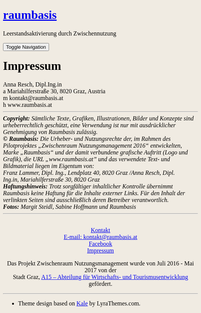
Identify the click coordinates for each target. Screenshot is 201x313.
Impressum (100, 250)
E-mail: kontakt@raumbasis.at (100, 237)
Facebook (100, 244)
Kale (82, 303)
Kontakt (100, 230)
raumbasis (30, 15)
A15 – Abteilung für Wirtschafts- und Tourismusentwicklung (114, 277)
